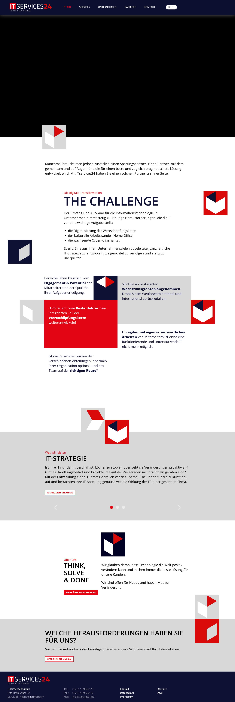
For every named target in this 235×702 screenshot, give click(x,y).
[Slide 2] (123, 507)
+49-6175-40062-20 (82, 689)
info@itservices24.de (83, 696)
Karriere (130, 7)
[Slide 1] (117, 507)
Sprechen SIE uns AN (59, 659)
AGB (160, 692)
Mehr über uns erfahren (81, 592)
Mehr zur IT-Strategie (60, 492)
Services (84, 7)
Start (67, 7)
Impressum (126, 696)
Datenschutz (127, 692)
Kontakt (149, 7)
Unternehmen (107, 7)
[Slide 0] (111, 507)
